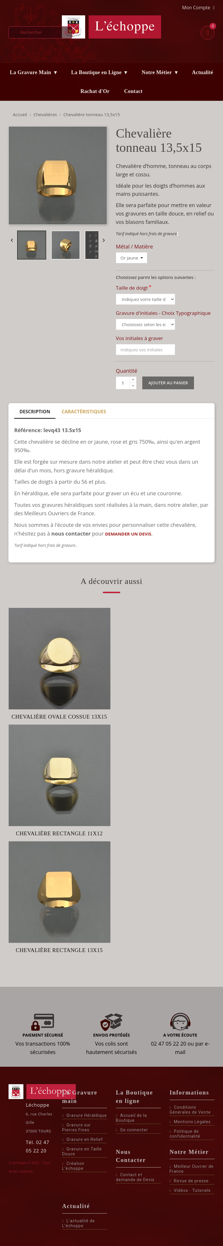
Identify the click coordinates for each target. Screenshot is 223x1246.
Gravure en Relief (82, 1139)
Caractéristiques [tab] (84, 411)
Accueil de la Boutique (131, 1118)
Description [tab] (34, 411)
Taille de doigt (134, 287)
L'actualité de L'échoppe (78, 1223)
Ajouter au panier (168, 383)
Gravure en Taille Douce (82, 1151)
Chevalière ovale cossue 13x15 (59, 717)
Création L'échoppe (73, 1166)
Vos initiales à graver (139, 338)
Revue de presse (189, 1181)
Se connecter (132, 1130)
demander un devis (128, 534)
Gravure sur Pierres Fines (76, 1127)
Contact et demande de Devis (135, 1177)
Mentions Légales (190, 1121)
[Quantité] (123, 383)
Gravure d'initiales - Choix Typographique (163, 313)
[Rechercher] (40, 32)
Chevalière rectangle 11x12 (59, 833)
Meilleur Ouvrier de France (192, 1169)
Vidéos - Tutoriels (190, 1190)
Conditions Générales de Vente (190, 1110)
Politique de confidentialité (185, 1134)
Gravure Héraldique (84, 1115)
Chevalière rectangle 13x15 (59, 950)
